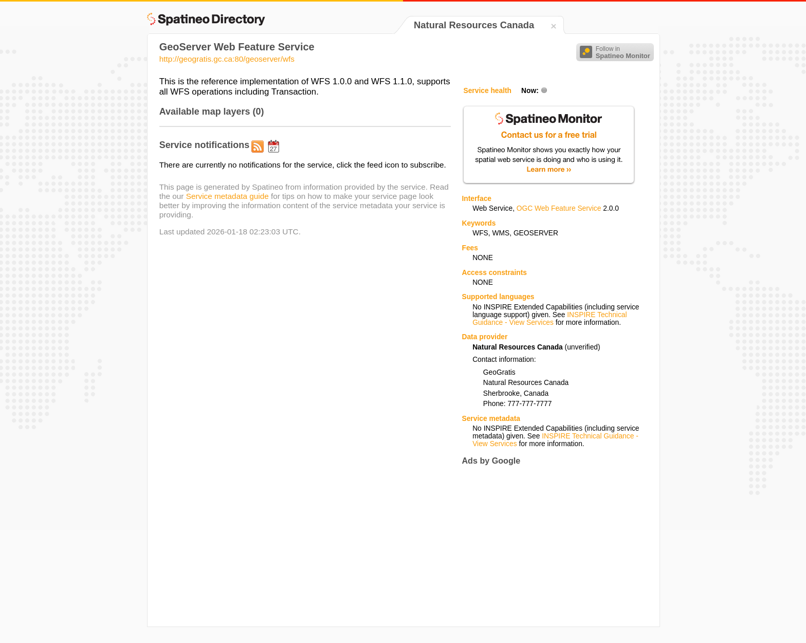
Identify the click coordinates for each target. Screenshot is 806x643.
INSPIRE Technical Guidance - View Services (549, 318)
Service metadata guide (227, 196)
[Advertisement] (548, 546)
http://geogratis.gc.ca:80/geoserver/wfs (227, 58)
